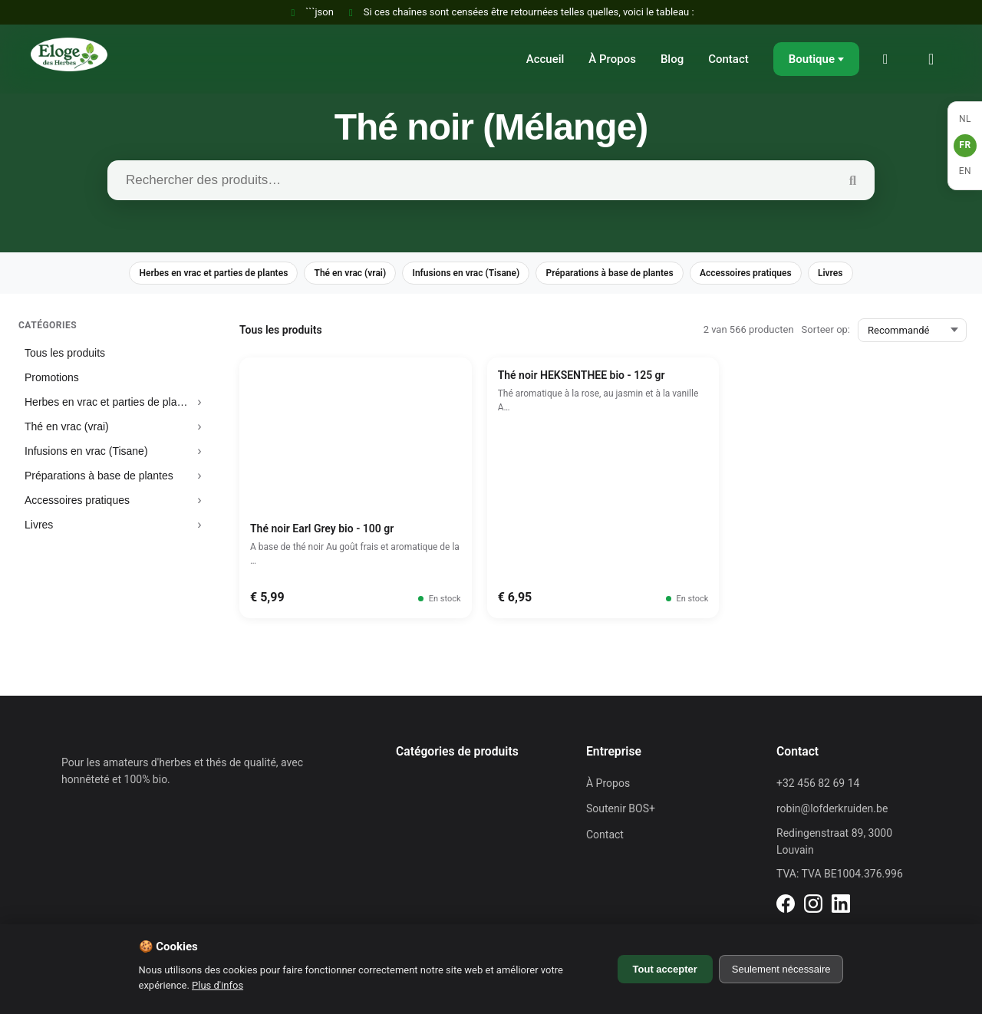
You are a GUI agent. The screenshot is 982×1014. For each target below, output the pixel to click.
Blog (672, 59)
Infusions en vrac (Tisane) (462, 274)
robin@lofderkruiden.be (832, 811)
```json (310, 12)
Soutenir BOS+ (620, 811)
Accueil (545, 59)
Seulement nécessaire (781, 969)
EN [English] (965, 171)
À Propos (612, 59)
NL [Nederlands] (965, 119)
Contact (728, 59)
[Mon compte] (890, 59)
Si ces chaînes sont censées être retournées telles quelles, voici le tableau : (520, 12)
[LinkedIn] (785, 908)
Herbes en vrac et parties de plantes (181, 274)
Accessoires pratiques (772, 274)
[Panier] (936, 59)
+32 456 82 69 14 (817, 785)
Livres (867, 274)
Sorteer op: (826, 331)
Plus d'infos (217, 985)
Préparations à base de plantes (621, 274)
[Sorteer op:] (912, 332)
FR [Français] (964, 145)
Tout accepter (665, 969)
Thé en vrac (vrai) (332, 274)
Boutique (812, 59)
